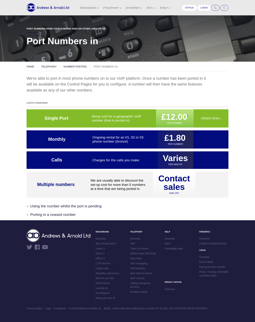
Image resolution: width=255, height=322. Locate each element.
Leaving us (102, 288)
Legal (48, 308)
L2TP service (103, 263)
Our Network (103, 293)
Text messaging (138, 263)
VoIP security (137, 278)
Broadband (90, 8)
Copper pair (102, 268)
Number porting (75, 66)
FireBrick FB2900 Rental (212, 243)
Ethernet (135, 8)
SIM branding (137, 268)
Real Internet (103, 283)
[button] (127, 206)
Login (204, 7)
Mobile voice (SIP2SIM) (143, 253)
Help (166, 8)
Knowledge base (174, 248)
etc (151, 8)
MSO (167, 243)
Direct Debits (206, 262)
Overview (101, 238)
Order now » (211, 118)
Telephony (113, 8)
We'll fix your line (105, 278)
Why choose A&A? (106, 243)
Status (189, 7)
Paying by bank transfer (212, 266)
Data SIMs (136, 258)
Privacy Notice (34, 308)
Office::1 (100, 258)
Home (30, 66)
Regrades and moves (107, 273)
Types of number (139, 248)
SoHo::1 (100, 253)
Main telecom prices (141, 273)
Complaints (59, 308)
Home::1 (100, 248)
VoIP (132, 243)
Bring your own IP (105, 298)
